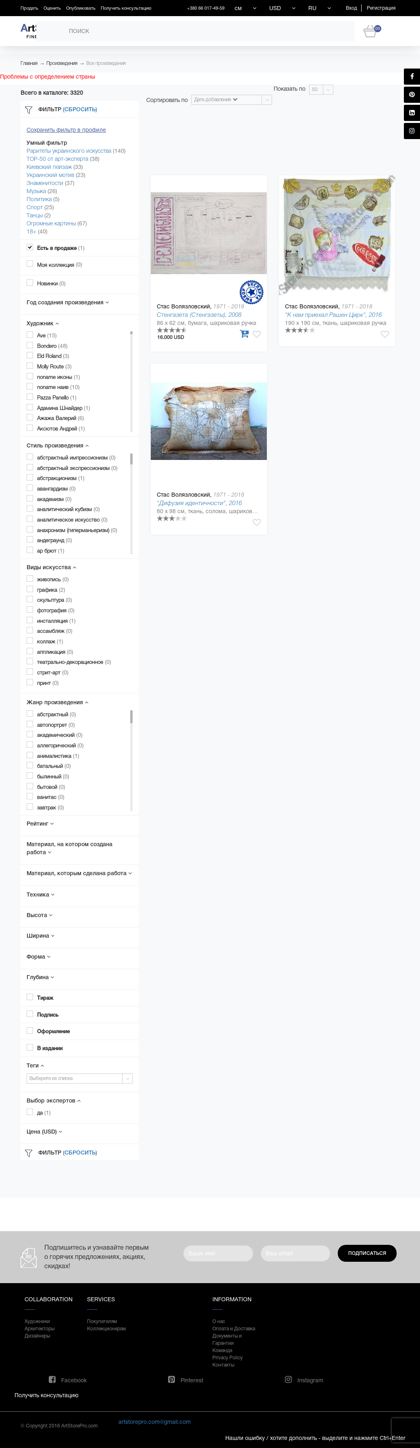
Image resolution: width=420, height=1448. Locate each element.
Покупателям (102, 1321)
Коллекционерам (106, 1328)
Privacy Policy (227, 1358)
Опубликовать (81, 8)
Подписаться (367, 1253)
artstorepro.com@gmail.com (155, 1422)
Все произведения (106, 63)
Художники (37, 1321)
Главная (29, 63)
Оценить (52, 8)
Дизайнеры (37, 1336)
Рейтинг (40, 823)
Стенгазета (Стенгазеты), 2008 (199, 314)
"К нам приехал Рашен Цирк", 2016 (333, 314)
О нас (218, 1321)
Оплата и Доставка (233, 1328)
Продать (29, 8)
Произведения (61, 63)
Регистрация (381, 8)
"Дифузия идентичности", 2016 (199, 502)
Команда (222, 1350)
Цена (44, 1131)
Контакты (223, 1365)
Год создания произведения (68, 302)
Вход (351, 8)
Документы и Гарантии (227, 1339)
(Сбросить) (80, 109)
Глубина (40, 977)
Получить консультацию (126, 8)
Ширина (40, 935)
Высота (39, 915)
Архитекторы (39, 1328)
